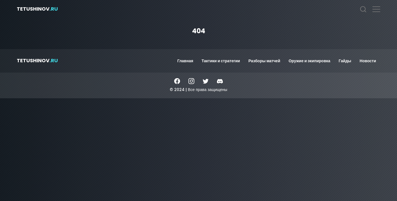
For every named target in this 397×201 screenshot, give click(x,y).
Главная (185, 61)
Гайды (345, 61)
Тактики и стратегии (221, 61)
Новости (368, 61)
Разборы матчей (264, 61)
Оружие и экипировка (309, 61)
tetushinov (37, 8)
